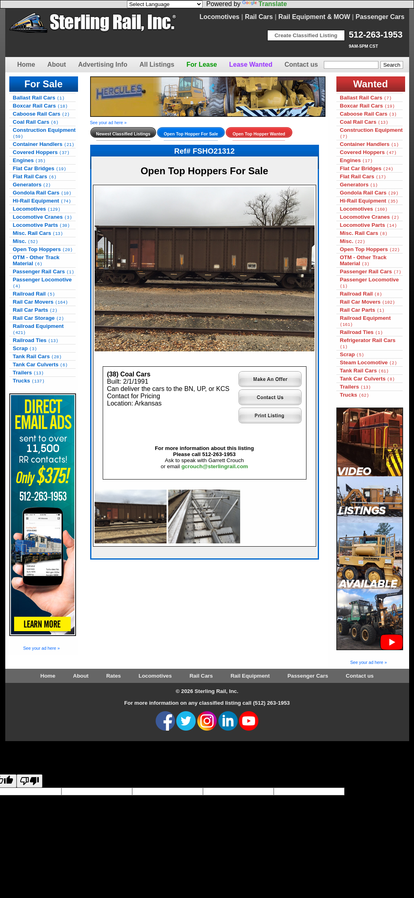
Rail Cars (259, 16)
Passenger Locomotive (42, 283)
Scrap (25, 348)
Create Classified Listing (306, 35)
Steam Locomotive (368, 362)
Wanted (370, 83)
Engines (29, 160)
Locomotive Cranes (42, 217)
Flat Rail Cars (35, 176)
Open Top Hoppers (43, 249)
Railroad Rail (34, 294)
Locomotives (220, 16)
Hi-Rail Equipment (42, 201)
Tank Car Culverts (40, 364)
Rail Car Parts (35, 310)
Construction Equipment (44, 133)
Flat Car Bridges (39, 168)
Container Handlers (43, 144)
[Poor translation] (29, 781)
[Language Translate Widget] (165, 4)
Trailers (28, 373)
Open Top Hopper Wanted (258, 133)
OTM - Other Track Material (36, 260)
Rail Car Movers (40, 302)
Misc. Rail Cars (38, 233)
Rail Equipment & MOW (314, 16)
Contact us (301, 64)
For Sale (43, 83)
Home (26, 64)
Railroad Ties (36, 340)
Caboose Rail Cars (41, 114)
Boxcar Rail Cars (40, 106)
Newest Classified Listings (123, 133)
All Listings (156, 64)
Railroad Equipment (38, 329)
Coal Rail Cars (36, 122)
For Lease (201, 64)
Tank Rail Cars (37, 356)
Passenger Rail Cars (43, 271)
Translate (264, 3)
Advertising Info (102, 64)
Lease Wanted (250, 64)
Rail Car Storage (38, 318)
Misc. (25, 241)
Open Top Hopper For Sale (191, 133)
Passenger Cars (380, 16)
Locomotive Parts (41, 225)
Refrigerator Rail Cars (368, 343)
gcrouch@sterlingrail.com (215, 466)
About (56, 64)
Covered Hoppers (41, 152)
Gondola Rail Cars (42, 193)
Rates (113, 676)
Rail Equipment (250, 676)
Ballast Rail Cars (39, 98)
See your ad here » (41, 648)
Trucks (29, 381)
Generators (32, 185)
